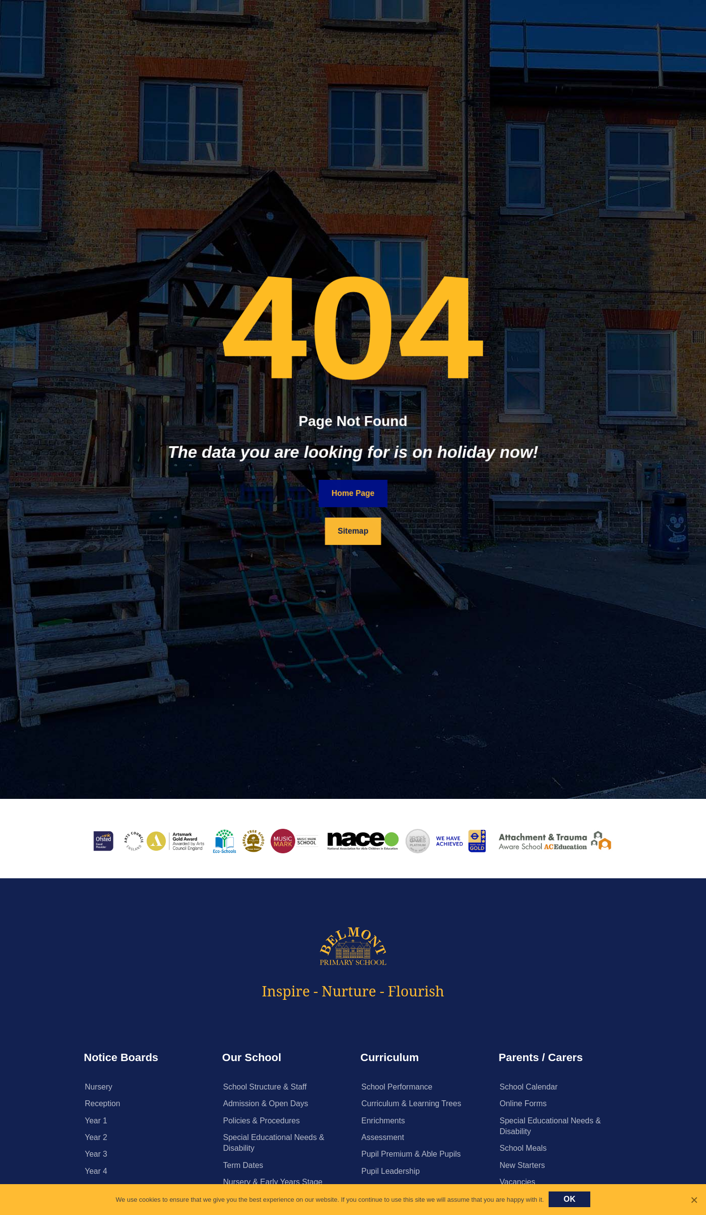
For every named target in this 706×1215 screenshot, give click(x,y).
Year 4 (96, 1171)
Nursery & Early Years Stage (273, 1182)
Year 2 (96, 1137)
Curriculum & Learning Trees (411, 1103)
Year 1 (96, 1120)
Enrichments (383, 1120)
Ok (569, 1199)
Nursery (98, 1087)
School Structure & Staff (264, 1087)
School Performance (396, 1087)
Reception (102, 1103)
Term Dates (243, 1165)
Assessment (382, 1137)
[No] (694, 1200)
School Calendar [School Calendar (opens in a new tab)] (528, 1087)
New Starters (522, 1165)
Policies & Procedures (261, 1120)
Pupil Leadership (390, 1171)
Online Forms (523, 1103)
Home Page (353, 493)
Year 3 (96, 1154)
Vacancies (517, 1182)
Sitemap (352, 531)
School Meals (523, 1148)
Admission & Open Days (265, 1103)
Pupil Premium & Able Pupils (411, 1154)
